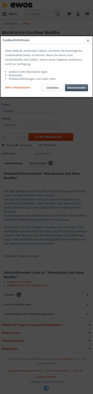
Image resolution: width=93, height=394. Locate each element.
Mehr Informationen (17, 87)
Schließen (52, 87)
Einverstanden (76, 87)
